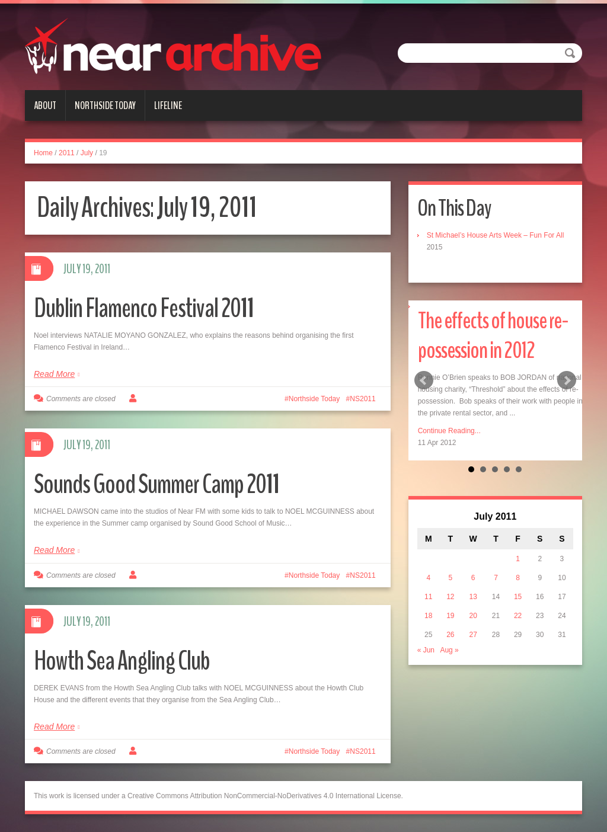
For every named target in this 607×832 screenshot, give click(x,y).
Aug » (449, 650)
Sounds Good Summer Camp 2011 (156, 484)
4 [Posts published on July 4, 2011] (428, 578)
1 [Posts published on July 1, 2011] (518, 559)
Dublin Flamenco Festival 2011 (144, 308)
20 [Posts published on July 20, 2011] (473, 616)
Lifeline (168, 105)
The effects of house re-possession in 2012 (493, 335)
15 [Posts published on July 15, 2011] (518, 597)
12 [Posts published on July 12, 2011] (450, 597)
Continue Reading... (449, 431)
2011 (67, 153)
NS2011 (362, 399)
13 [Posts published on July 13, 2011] (473, 597)
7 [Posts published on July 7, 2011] (496, 578)
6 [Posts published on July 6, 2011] (473, 578)
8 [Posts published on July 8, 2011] (518, 578)
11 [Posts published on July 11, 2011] (428, 597)
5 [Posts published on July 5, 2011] (451, 578)
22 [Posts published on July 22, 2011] (518, 616)
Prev (423, 380)
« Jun (426, 650)
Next (566, 380)
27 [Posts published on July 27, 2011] (473, 635)
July (87, 153)
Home (43, 153)
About (45, 105)
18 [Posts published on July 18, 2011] (428, 616)
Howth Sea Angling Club (122, 661)
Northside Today (105, 105)
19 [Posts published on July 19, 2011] (450, 616)
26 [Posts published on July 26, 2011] (450, 635)
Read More (54, 374)
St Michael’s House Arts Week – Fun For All (495, 235)
